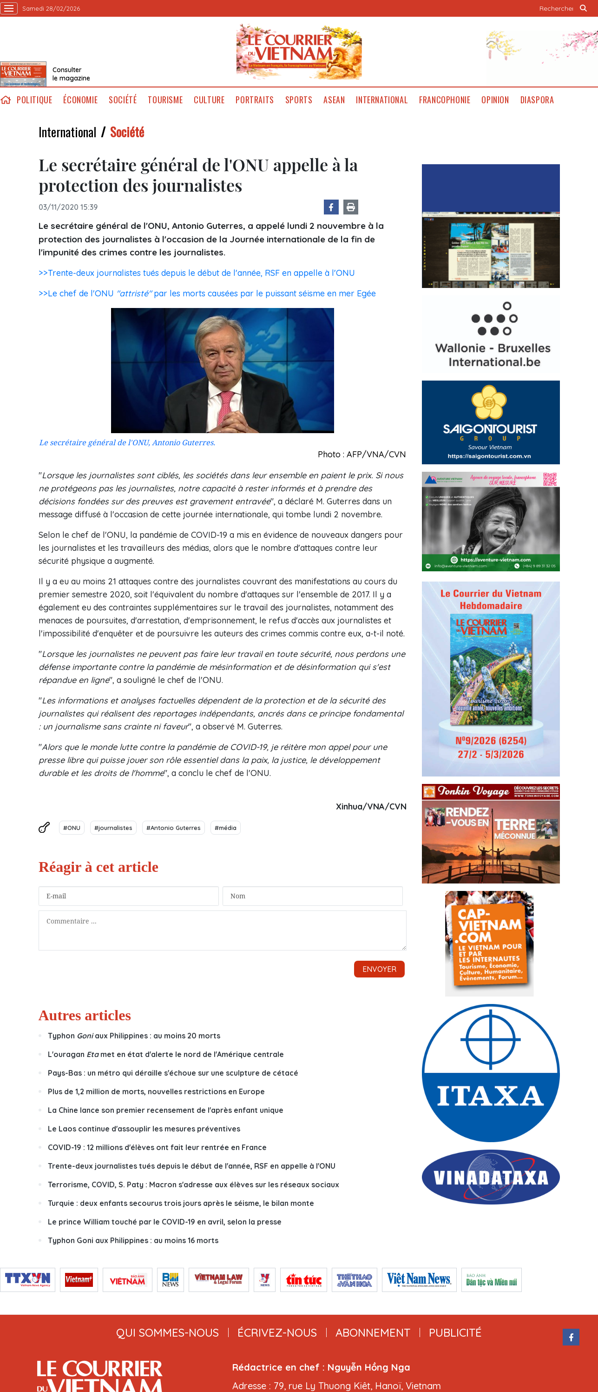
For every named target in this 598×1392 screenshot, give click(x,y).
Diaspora (537, 100)
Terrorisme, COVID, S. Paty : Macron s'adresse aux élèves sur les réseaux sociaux (193, 1184)
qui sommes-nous (167, 1332)
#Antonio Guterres (173, 827)
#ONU (71, 827)
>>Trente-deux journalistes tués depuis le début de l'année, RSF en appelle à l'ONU (197, 273)
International (382, 100)
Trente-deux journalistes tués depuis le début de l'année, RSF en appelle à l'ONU (191, 1166)
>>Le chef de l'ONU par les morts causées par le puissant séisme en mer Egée (207, 293)
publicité (455, 1332)
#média (226, 827)
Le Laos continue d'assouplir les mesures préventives (144, 1128)
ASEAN (334, 100)
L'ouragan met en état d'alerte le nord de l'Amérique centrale (166, 1054)
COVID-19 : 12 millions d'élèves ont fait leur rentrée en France (157, 1147)
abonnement (372, 1332)
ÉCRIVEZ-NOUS (277, 1332)
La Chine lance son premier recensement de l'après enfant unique (165, 1110)
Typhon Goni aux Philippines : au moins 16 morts (133, 1240)
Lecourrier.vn (299, 52)
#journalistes (113, 827)
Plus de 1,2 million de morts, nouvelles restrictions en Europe (156, 1091)
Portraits (255, 100)
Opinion (495, 100)
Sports (299, 100)
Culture (209, 100)
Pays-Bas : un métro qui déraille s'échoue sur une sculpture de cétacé (173, 1072)
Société (123, 100)
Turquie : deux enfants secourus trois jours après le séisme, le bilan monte (181, 1203)
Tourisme (165, 100)
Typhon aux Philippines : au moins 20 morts (134, 1035)
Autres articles (85, 1015)
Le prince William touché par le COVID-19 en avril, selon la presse (165, 1221)
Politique (34, 100)
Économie (80, 100)
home (5, 100)
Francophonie (444, 100)
